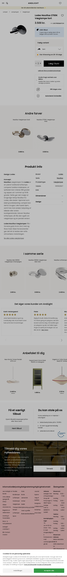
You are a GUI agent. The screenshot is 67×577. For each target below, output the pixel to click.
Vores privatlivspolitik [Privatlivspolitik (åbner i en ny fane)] (30, 564)
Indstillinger (18, 571)
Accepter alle (49, 571)
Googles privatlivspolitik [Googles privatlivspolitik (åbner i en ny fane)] (44, 564)
